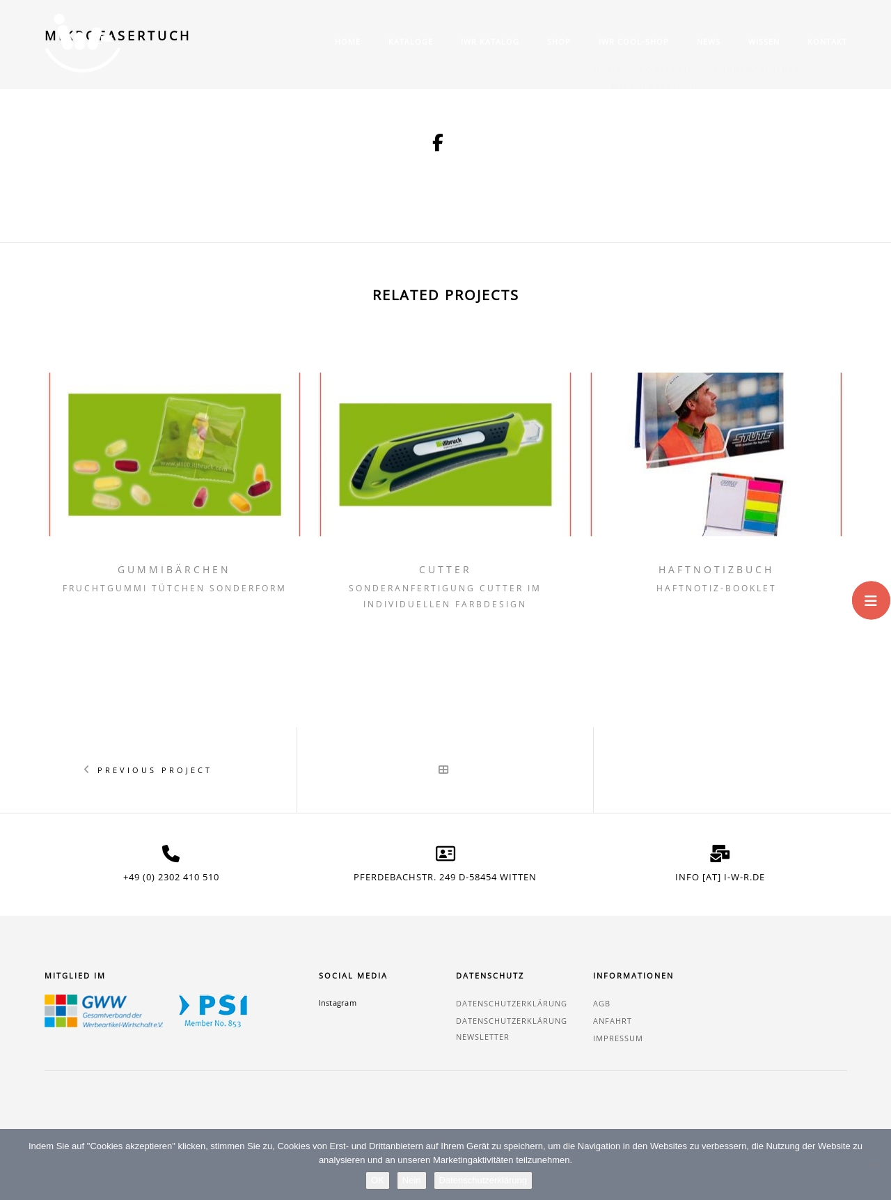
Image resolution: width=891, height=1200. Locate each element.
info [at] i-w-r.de (720, 877)
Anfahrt (612, 1020)
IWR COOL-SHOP (634, 41)
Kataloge (410, 41)
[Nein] (874, 1164)
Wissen (764, 41)
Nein (411, 1180)
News (708, 41)
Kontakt (827, 41)
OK (377, 1180)
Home (348, 41)
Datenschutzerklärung (511, 1003)
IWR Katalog (490, 41)
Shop (559, 41)
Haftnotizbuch (716, 569)
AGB (601, 1003)
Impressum (618, 1038)
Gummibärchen (174, 569)
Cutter (445, 569)
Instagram (337, 1002)
